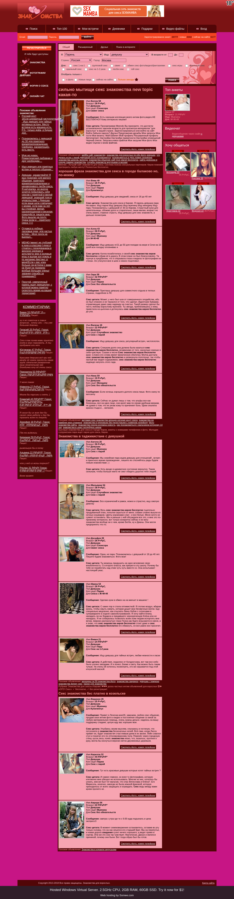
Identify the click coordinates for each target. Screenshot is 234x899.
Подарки (146, 28)
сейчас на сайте (102, 79)
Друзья (104, 47)
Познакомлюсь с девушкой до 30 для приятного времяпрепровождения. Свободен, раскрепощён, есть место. (37, 144)
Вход (203, 28)
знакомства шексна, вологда (73, 160)
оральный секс (72, 69)
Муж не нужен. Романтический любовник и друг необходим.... (37, 158)
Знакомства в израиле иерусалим (99, 849)
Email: (34, 37)
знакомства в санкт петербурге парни (82, 427)
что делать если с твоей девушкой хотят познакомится (109, 156)
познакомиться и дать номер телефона (132, 157)
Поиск (34, 28)
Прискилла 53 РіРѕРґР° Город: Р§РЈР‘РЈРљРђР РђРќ (36, 373)
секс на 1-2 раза (95, 69)
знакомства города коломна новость (96, 425)
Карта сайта (208, 883)
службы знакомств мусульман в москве (107, 162)
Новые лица (82, 79)
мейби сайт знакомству (93, 155)
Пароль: (64, 37)
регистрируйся (36, 48)
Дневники (118, 28)
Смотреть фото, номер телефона (138, 149)
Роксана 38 (197, 178)
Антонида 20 (173, 172)
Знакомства (37, 62)
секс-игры (175, 65)
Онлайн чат (37, 96)
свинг (115, 65)
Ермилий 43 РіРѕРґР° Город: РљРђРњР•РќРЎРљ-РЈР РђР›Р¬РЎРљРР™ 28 (36, 402)
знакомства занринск (127, 681)
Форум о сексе (39, 86)
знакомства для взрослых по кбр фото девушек (131, 155)
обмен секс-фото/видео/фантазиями (144, 65)
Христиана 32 (173, 211)
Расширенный (85, 47)
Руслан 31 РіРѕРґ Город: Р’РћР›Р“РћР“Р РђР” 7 (33, 469)
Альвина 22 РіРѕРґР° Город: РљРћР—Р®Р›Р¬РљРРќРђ (36, 454)
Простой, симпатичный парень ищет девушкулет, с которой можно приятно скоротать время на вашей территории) (37, 288)
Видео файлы (175, 28)
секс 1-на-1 (77, 65)
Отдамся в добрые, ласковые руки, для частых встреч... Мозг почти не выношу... (37, 232)
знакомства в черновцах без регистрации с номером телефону (115, 422)
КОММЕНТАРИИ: (36, 307)
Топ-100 (62, 28)
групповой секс (98, 65)
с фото (67, 79)
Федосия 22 (198, 211)
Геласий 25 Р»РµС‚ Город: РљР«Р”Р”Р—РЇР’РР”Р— (35, 331)
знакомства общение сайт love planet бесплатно (113, 160)
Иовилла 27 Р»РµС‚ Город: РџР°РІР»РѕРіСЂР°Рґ (34, 388)
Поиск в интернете (125, 47)
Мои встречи (90, 28)
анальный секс (195, 65)
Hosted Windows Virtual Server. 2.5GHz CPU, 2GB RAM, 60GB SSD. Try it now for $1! (117, 890)
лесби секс (116, 69)
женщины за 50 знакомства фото (99, 681)
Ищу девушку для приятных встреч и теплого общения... (37, 168)
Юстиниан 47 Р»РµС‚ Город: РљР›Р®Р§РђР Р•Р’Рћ (35, 351)
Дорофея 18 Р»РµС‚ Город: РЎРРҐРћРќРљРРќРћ (35, 424)
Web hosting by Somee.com (117, 895)
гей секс (133, 69)
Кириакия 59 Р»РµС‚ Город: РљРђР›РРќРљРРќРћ (35, 439)
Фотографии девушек (32, 74)
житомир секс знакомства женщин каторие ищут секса (110, 420)
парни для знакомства (95, 684)
